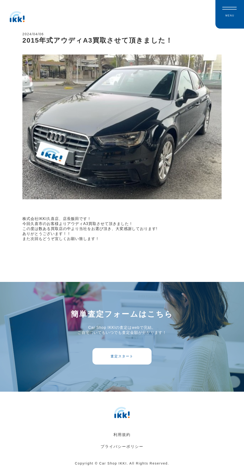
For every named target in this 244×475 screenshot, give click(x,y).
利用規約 (122, 441)
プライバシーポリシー (122, 452)
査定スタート (122, 360)
